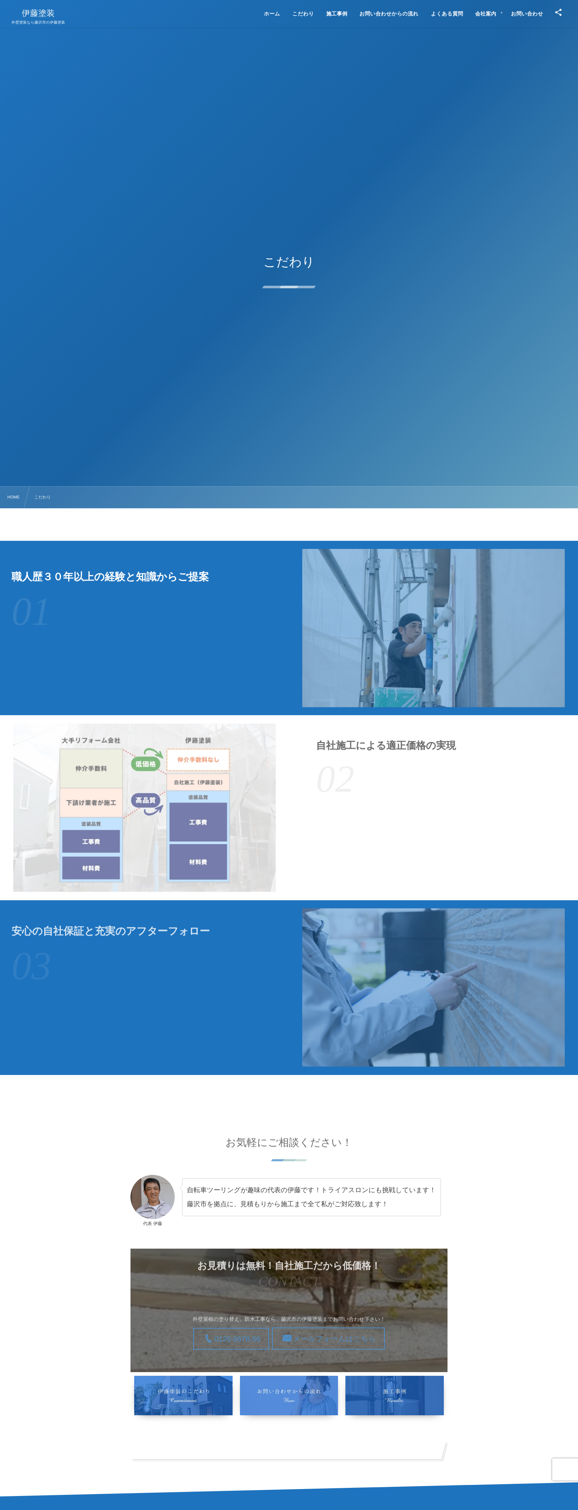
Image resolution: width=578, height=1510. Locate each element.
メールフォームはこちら (334, 1339)
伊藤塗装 (38, 13)
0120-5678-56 (238, 1339)
